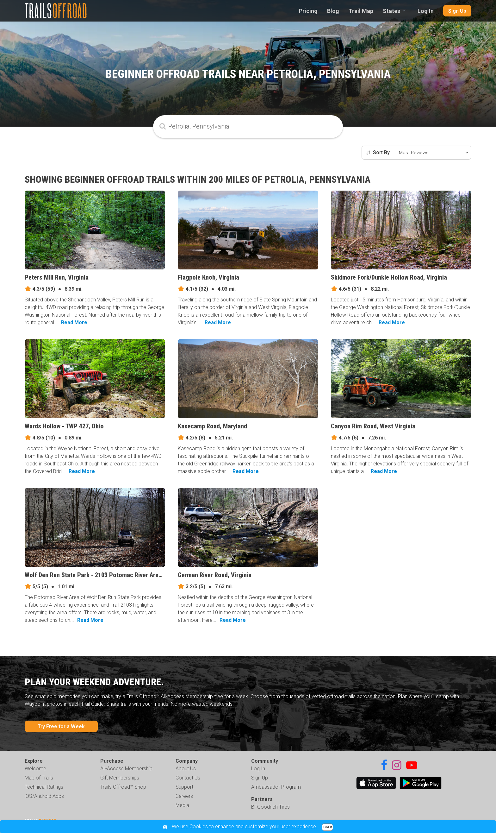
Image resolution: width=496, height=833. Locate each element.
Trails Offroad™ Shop (123, 787)
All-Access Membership (126, 769)
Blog (333, 11)
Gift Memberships (119, 778)
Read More (74, 322)
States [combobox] (391, 11)
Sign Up (457, 11)
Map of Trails (39, 778)
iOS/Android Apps (44, 796)
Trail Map (361, 11)
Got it (327, 827)
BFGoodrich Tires (270, 807)
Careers (184, 796)
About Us (186, 769)
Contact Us (188, 778)
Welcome (35, 769)
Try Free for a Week (61, 726)
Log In (426, 11)
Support (184, 787)
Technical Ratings (44, 787)
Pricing (308, 11)
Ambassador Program (276, 787)
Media (182, 805)
